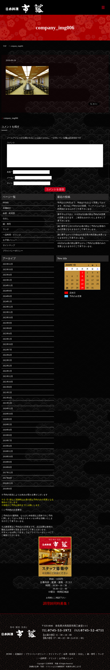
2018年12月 (8, 451)
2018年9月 (7, 462)
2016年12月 (8, 483)
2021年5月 (7, 392)
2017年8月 (7, 478)
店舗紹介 (7, 208)
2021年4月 (7, 398)
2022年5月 (7, 360)
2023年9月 (7, 323)
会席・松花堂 (9, 213)
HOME (6, 203)
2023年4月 (7, 333)
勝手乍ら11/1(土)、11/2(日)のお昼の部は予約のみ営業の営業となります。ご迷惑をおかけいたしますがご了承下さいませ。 (81, 217)
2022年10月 (8, 344)
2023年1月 (7, 339)
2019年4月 (7, 446)
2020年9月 (7, 419)
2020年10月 (8, 414)
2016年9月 (7, 489)
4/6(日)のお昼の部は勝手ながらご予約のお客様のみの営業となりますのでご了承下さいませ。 (81, 244)
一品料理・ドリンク (12, 235)
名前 (9, 172)
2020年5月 (7, 424)
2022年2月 (7, 366)
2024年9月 (7, 291)
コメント (11, 143)
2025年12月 (8, 264)
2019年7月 (7, 440)
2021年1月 (7, 403)
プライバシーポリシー (13, 251)
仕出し (6, 219)
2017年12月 (8, 473)
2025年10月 (8, 269)
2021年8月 (7, 387)
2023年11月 (8, 312)
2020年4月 (7, 430)
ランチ (6, 229)
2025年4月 (7, 275)
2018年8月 (7, 467)
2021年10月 (8, 382)
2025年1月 (7, 280)
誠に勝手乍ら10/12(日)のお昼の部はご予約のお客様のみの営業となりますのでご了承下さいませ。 (81, 227)
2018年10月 (8, 456)
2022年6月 (7, 355)
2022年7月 (7, 350)
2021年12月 (8, 376)
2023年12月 (8, 307)
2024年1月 (7, 301)
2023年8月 (7, 328)
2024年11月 (8, 285)
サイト (10, 183)
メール (10, 178)
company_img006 (11, 118)
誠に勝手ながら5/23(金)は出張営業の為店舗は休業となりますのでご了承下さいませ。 (81, 236)
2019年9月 (7, 435)
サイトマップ (9, 245)
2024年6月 (7, 296)
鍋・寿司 (7, 224)
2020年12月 (8, 408)
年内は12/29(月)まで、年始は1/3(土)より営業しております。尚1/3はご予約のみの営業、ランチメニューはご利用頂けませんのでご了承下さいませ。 (81, 206)
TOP (4, 46)
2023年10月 (8, 317)
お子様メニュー (10, 240)
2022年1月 (7, 371)
